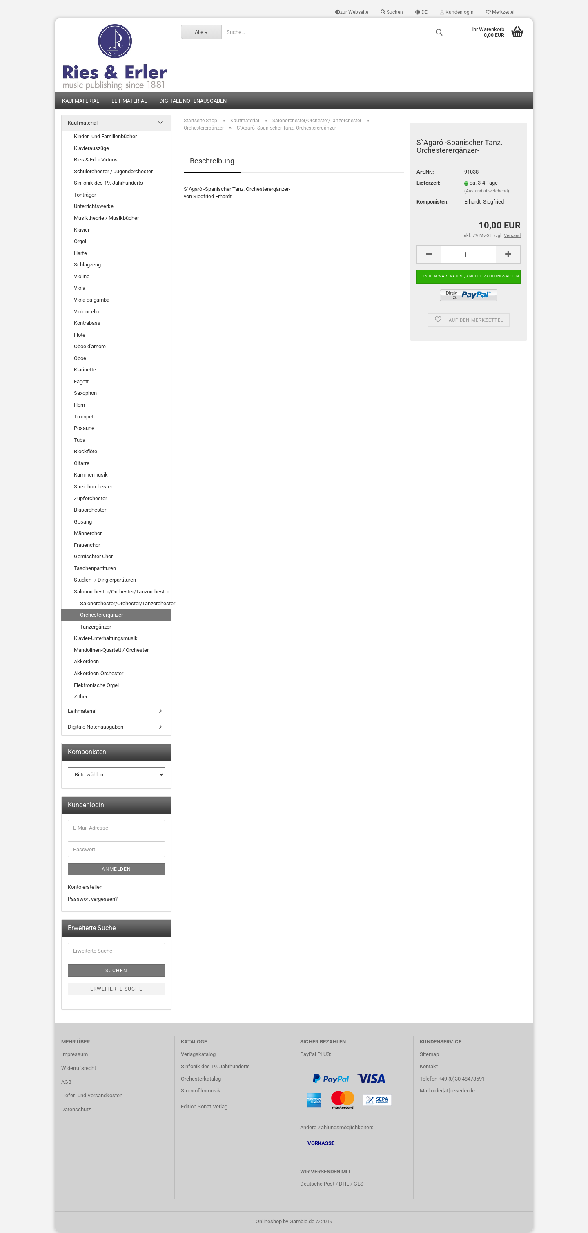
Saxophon (85, 394)
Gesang (83, 522)
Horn (79, 406)
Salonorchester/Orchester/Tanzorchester (121, 592)
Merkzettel (500, 12)
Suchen (392, 12)
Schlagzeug (87, 265)
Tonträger (85, 195)
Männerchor (88, 534)
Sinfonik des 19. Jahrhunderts (108, 184)
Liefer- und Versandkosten (91, 1096)
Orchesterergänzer (101, 616)
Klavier (81, 230)
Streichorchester (93, 487)
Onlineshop (269, 1222)
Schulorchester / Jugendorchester (113, 172)
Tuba (79, 440)
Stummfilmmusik (200, 1091)
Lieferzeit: (428, 184)
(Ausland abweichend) (486, 192)
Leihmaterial (129, 101)
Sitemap (429, 1055)
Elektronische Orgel (96, 686)
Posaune (84, 429)
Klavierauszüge (91, 148)
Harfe (80, 254)
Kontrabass (87, 324)
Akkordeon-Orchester (98, 674)
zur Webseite (351, 12)
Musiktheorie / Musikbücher (106, 219)
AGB (66, 1082)
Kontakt (429, 1067)
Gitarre (81, 464)
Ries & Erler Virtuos (96, 160)
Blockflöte (85, 452)
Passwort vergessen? (93, 900)
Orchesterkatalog (201, 1079)
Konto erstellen (85, 888)
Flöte (79, 335)
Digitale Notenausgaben (193, 101)
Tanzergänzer (95, 627)
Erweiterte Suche (116, 990)
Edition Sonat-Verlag (204, 1107)
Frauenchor (87, 545)
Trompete (85, 417)
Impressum (74, 1055)
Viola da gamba (91, 301)
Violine (81, 277)
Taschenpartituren (95, 569)
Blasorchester (90, 511)
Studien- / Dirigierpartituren (105, 580)
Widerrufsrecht (78, 1068)
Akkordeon (86, 662)
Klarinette (85, 370)
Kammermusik (91, 475)
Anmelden (116, 870)
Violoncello (86, 312)
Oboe (80, 359)
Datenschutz (76, 1110)
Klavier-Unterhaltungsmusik (106, 639)
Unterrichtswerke (94, 207)
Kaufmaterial (80, 101)
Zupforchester (90, 499)
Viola (79, 289)
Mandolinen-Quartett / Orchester (111, 651)
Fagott (81, 382)
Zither (80, 697)
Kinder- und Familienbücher (105, 137)
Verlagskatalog (198, 1055)
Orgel (80, 242)
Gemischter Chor (93, 557)
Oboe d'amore (90, 347)
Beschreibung (212, 161)
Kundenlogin (457, 12)
